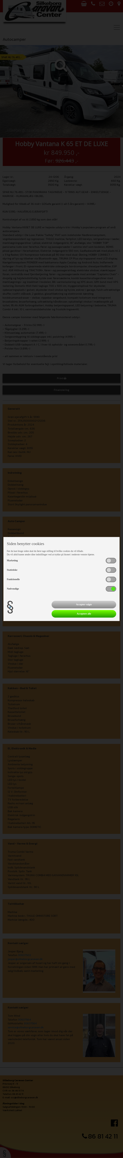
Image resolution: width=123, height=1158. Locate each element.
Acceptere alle (84, 613)
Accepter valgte (84, 604)
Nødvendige (13, 588)
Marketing (12, 560)
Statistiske (12, 570)
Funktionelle (13, 579)
